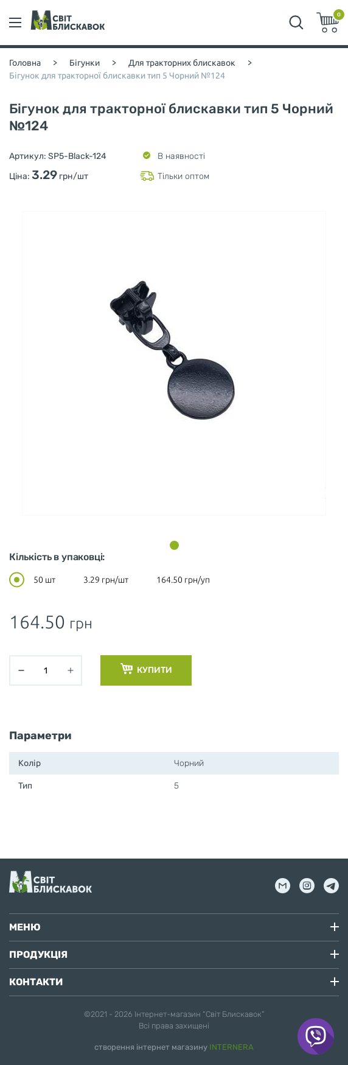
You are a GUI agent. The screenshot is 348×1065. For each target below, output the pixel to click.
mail (282, 885)
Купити (146, 669)
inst (307, 885)
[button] (174, 545)
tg (331, 885)
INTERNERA (231, 1047)
